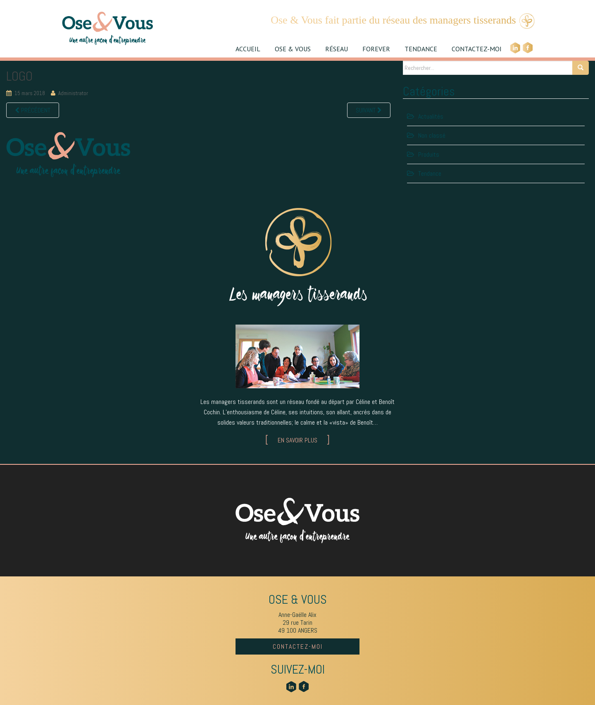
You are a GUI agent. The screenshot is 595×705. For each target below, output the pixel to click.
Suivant (369, 110)
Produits (428, 154)
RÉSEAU (336, 49)
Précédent (32, 110)
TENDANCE (421, 49)
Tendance (429, 173)
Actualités (430, 116)
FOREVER (376, 49)
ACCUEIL (248, 49)
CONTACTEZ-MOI (477, 49)
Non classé (431, 135)
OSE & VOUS (293, 49)
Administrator (73, 93)
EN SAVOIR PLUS (297, 440)
